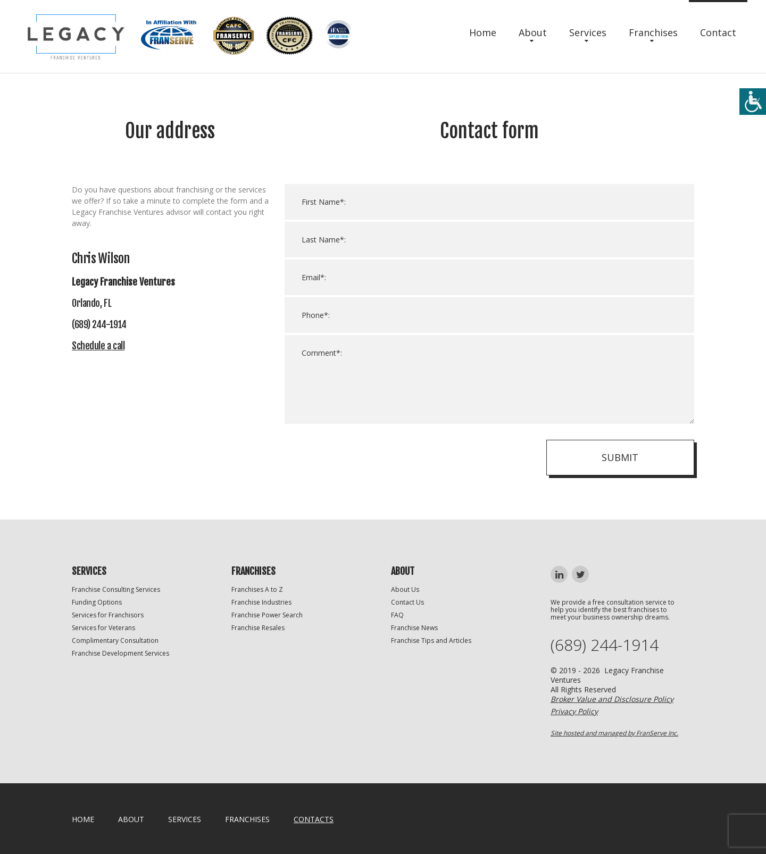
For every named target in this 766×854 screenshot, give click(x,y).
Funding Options (97, 602)
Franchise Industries (261, 602)
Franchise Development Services (120, 653)
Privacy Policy (574, 711)
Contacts (314, 819)
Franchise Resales (258, 627)
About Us (405, 589)
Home (482, 32)
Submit (620, 457)
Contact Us (407, 602)
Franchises (653, 32)
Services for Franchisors (108, 614)
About (533, 32)
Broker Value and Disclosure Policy (612, 699)
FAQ (397, 614)
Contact (718, 32)
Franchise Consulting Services (116, 589)
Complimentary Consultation (115, 640)
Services (587, 32)
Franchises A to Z (257, 589)
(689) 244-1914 (605, 645)
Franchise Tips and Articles (431, 640)
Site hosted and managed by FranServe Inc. (614, 733)
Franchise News (414, 627)
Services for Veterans (103, 627)
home (83, 819)
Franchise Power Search (267, 614)
